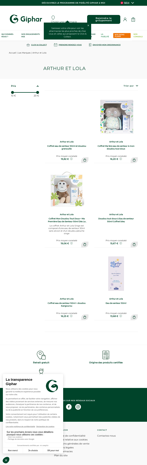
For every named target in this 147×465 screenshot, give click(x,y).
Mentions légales (64, 447)
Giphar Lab (91, 35)
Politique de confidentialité (69, 435)
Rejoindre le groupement (103, 19)
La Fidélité (105, 35)
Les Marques (24, 52)
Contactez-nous (106, 435)
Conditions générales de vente (71, 443)
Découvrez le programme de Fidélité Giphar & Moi (73, 3)
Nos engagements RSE (30, 35)
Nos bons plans (119, 35)
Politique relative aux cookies (71, 439)
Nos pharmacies (63, 451)
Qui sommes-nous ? (7, 35)
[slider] (12, 92)
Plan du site (61, 455)
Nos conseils (138, 35)
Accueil (12, 52)
